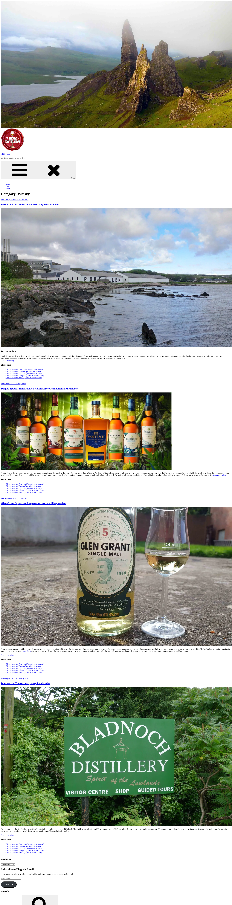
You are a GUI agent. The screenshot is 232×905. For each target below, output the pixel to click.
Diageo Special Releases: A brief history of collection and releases (39, 388)
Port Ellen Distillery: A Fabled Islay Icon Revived (30, 204)
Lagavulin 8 (26, 651)
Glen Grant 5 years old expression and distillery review (33, 503)
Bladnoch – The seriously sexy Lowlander (25, 683)
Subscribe (8, 884)
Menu (38, 170)
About (8, 184)
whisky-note (5, 154)
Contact (8, 186)
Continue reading (7, 360)
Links (8, 188)
